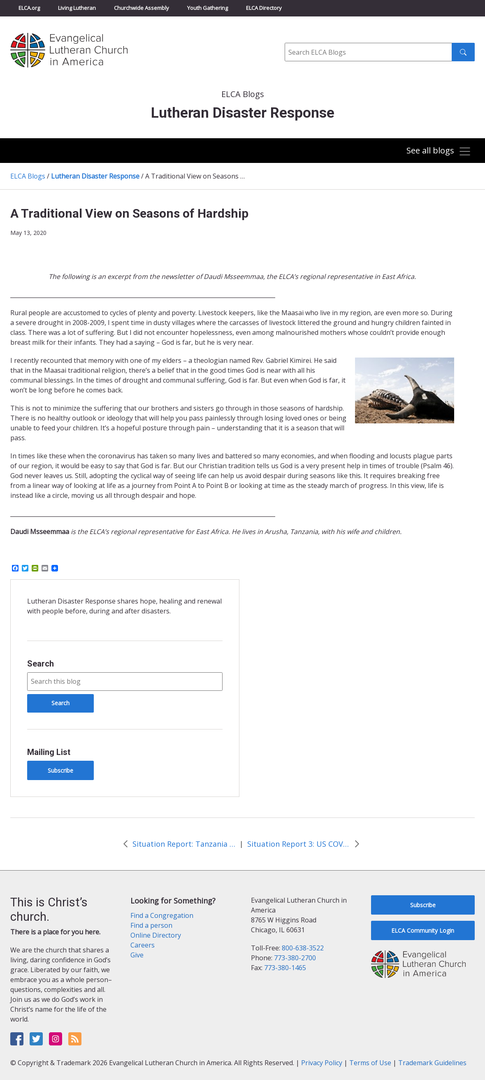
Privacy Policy (321, 1062)
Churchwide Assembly (141, 8)
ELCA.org (29, 8)
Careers (142, 945)
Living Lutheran (77, 8)
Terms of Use (370, 1062)
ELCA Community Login (422, 930)
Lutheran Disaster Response (95, 176)
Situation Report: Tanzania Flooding (183, 844)
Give (137, 954)
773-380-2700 (295, 957)
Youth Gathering (207, 8)
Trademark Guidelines (432, 1062)
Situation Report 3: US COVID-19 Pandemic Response (298, 844)
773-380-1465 (285, 967)
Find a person (151, 925)
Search (40, 664)
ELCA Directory (264, 8)
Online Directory (155, 935)
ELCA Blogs (27, 176)
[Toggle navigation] (438, 151)
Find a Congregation (161, 915)
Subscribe (60, 770)
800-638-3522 (303, 947)
